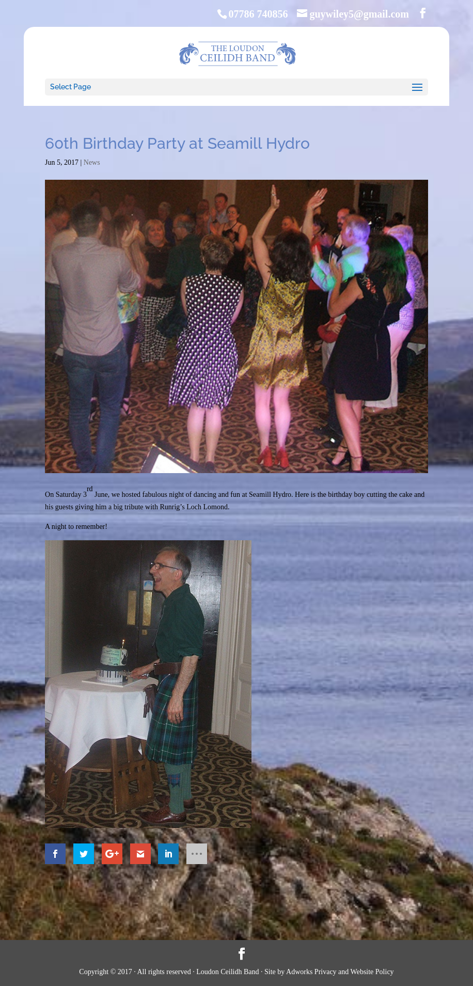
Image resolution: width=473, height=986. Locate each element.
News (92, 162)
